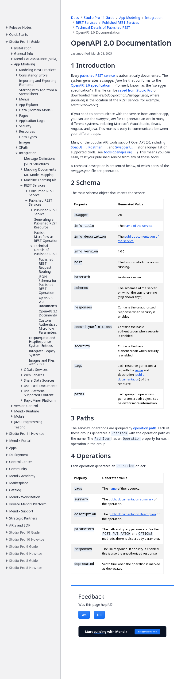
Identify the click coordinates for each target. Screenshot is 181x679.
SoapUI (76, 147)
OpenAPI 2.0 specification (90, 85)
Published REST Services (120, 22)
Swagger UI (124, 147)
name (139, 370)
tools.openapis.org (118, 152)
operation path (144, 428)
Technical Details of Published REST (103, 27)
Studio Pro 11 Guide (99, 17)
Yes (84, 614)
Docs (75, 17)
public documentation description (132, 514)
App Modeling (129, 17)
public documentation (131, 376)
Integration (153, 17)
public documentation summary (131, 499)
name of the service (138, 226)
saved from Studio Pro (135, 90)
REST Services (86, 22)
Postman (95, 147)
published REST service (97, 75)
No (99, 614)
